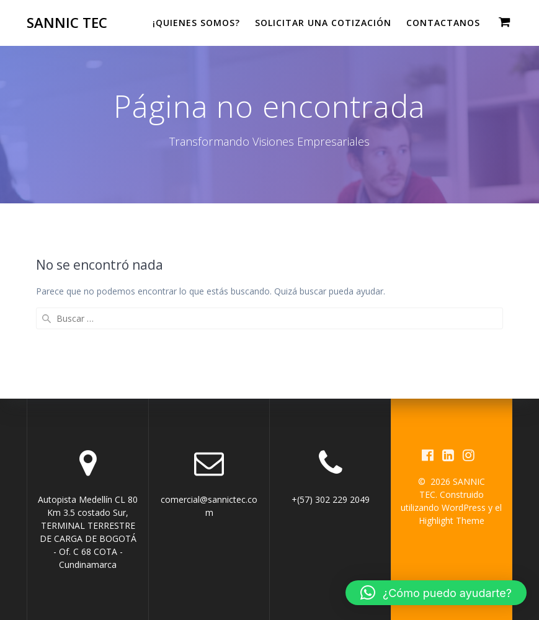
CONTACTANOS (443, 23)
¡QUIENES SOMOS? (196, 23)
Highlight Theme (451, 520)
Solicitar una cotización (323, 23)
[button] (436, 592)
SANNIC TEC (67, 23)
